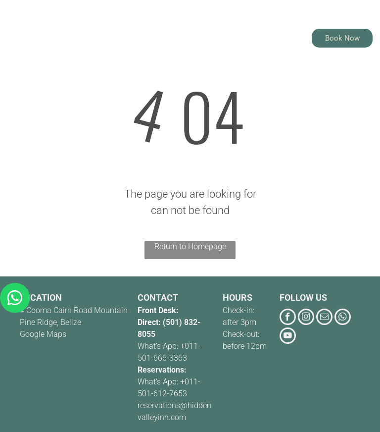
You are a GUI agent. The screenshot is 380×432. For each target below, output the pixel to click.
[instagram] (306, 318)
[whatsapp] (342, 318)
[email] (324, 318)
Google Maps (43, 334)
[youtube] (288, 336)
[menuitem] (141, 35)
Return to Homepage (190, 246)
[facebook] (288, 318)
